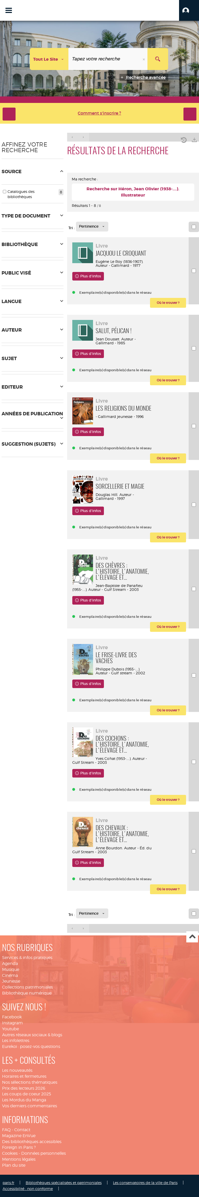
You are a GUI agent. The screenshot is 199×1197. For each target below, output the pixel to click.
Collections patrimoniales (27, 987)
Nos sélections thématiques (29, 1082)
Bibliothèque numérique (27, 993)
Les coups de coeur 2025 (26, 1093)
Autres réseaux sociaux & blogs (32, 1034)
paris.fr (8, 1182)
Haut (192, 936)
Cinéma (10, 975)
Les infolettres (15, 1040)
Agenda (10, 963)
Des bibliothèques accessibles (31, 1141)
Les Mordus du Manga (24, 1099)
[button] (189, 10)
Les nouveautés (17, 1070)
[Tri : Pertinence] (92, 227)
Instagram (12, 1022)
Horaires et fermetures (24, 1076)
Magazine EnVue (18, 1135)
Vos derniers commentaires (29, 1105)
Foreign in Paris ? (19, 1147)
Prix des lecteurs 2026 (23, 1088)
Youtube (10, 1028)
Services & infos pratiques (27, 957)
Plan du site (13, 1165)
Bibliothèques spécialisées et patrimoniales (64, 1182)
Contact (22, 1129)
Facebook (12, 1016)
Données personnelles (43, 1153)
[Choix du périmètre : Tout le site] (49, 59)
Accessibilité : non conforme (28, 1188)
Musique (10, 969)
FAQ (6, 1129)
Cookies (10, 1153)
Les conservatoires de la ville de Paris (145, 1182)
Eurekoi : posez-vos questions (31, 1046)
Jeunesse (11, 981)
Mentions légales (18, 1159)
